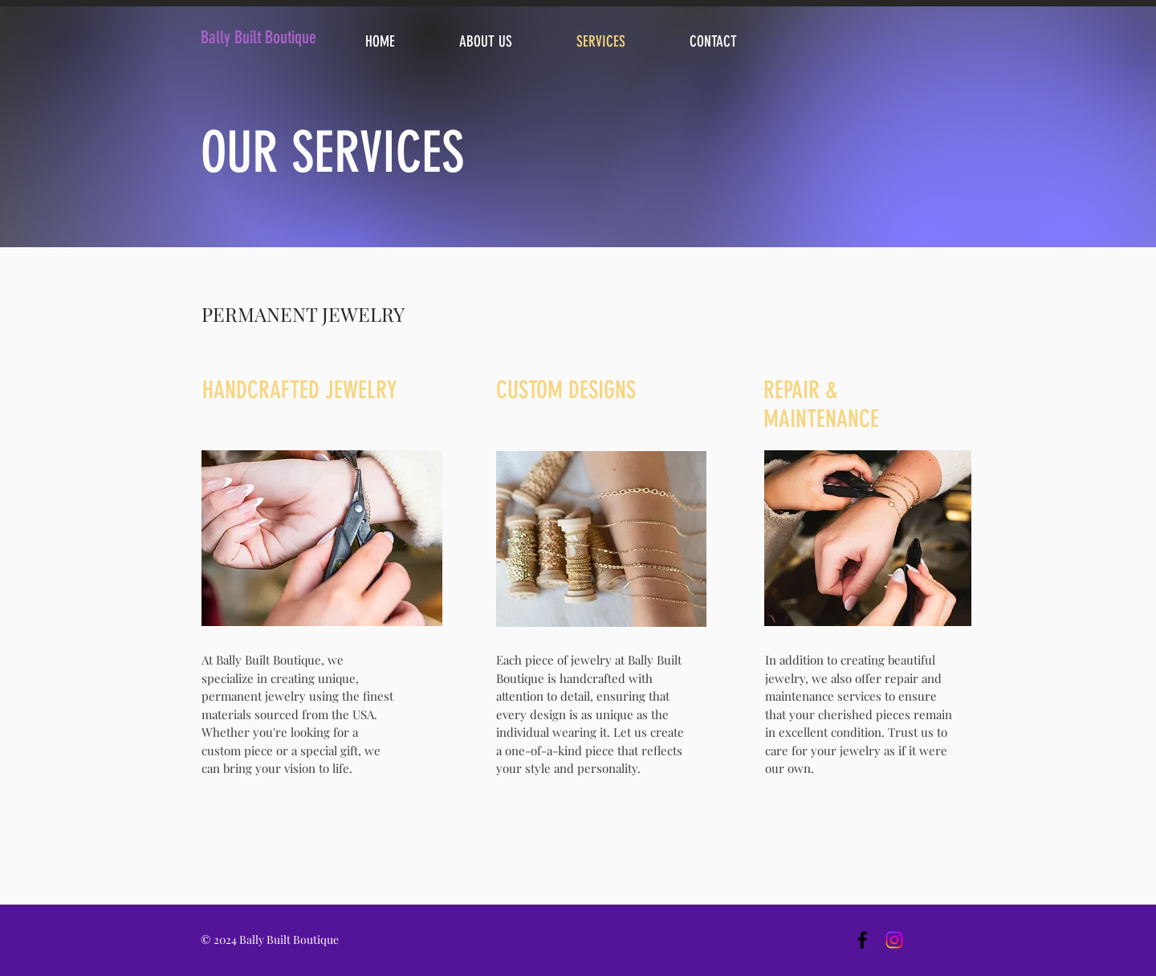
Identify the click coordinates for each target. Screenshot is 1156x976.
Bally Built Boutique (258, 37)
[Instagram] (894, 940)
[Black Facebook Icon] (862, 940)
